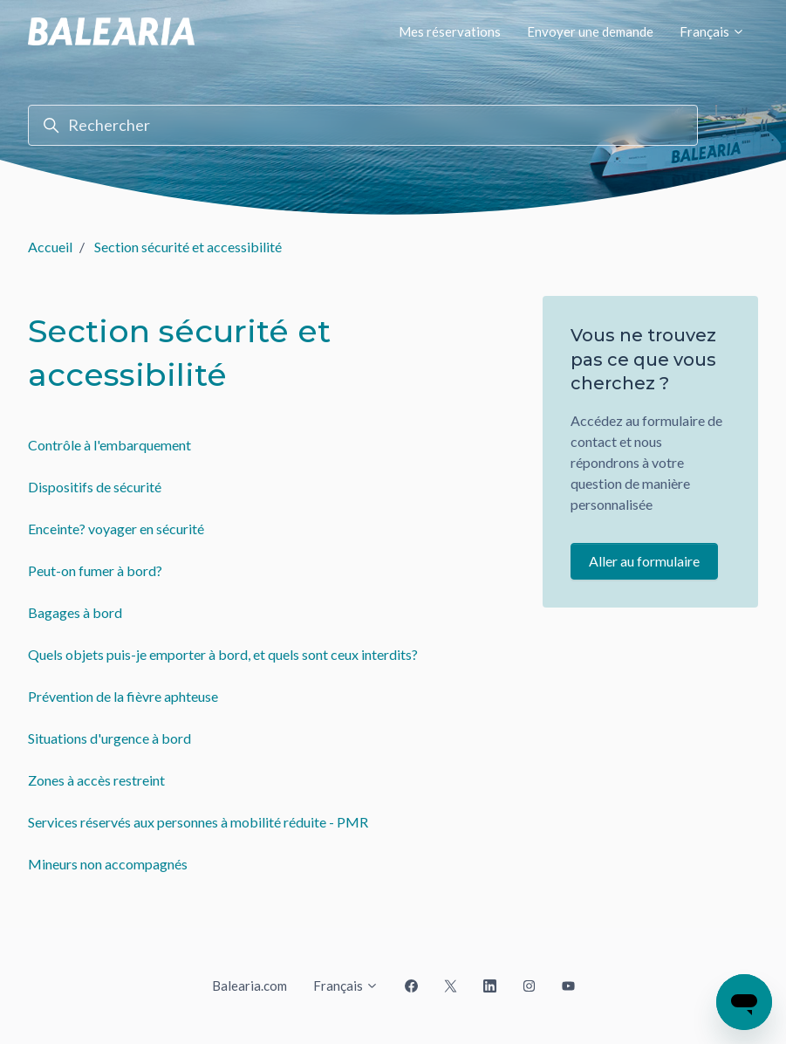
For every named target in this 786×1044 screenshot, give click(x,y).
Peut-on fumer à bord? (95, 570)
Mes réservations (450, 31)
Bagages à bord (75, 612)
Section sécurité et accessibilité (188, 246)
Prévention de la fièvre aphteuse (123, 696)
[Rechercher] (363, 125)
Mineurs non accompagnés (108, 863)
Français (712, 31)
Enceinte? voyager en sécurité (116, 528)
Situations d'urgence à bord (109, 738)
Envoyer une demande (590, 31)
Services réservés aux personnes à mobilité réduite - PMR (198, 822)
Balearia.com (249, 985)
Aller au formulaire (644, 561)
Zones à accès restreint (96, 780)
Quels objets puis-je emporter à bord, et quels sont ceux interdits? (223, 654)
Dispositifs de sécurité (94, 486)
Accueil (50, 246)
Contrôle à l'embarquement (109, 444)
